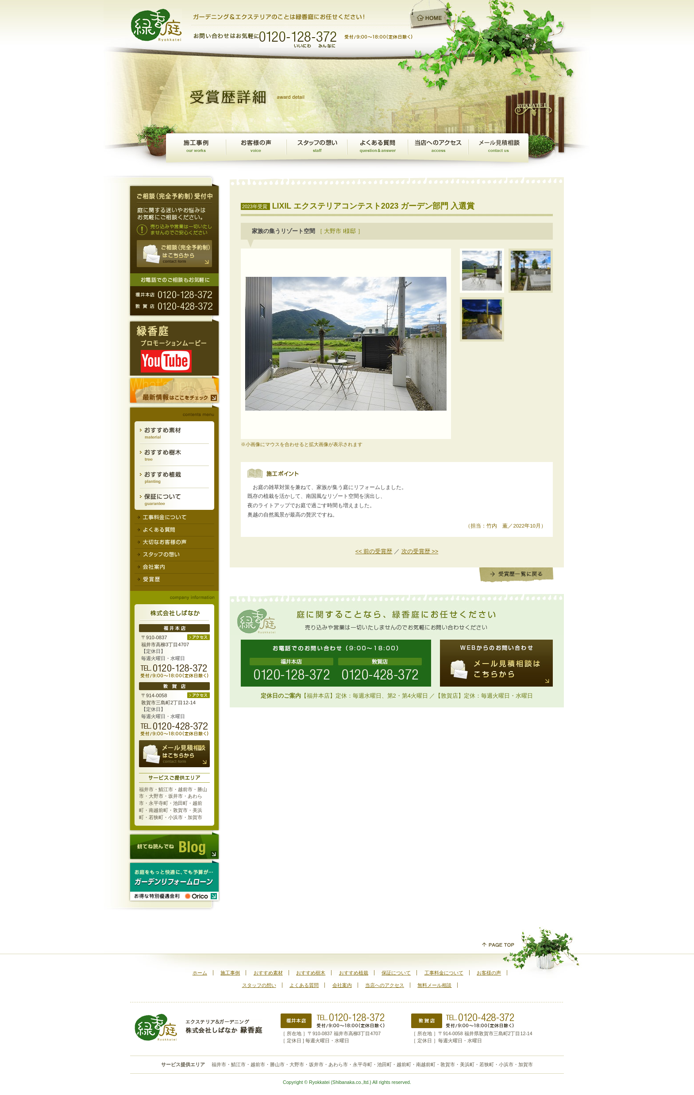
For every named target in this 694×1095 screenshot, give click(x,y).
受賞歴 (174, 580)
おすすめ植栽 (174, 477)
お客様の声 (256, 148)
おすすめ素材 (174, 432)
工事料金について (174, 517)
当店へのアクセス (384, 985)
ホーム (200, 972)
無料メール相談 (434, 985)
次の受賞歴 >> (420, 551)
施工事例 (196, 148)
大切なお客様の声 (174, 542)
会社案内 (174, 567)
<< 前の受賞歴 (374, 551)
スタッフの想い (316, 148)
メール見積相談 (498, 148)
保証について (174, 499)
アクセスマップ (438, 148)
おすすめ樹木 (174, 455)
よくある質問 (377, 148)
